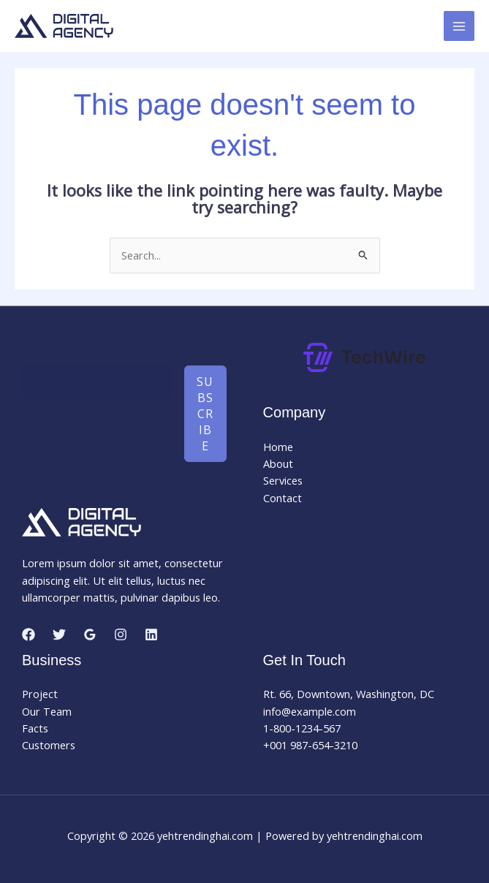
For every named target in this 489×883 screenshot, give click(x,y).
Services (283, 480)
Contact (282, 497)
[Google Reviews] (89, 634)
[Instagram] (120, 634)
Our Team (47, 711)
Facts (35, 728)
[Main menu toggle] (459, 26)
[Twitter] (59, 634)
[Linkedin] (151, 634)
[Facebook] (28, 634)
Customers (48, 745)
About (278, 463)
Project (40, 693)
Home (278, 446)
